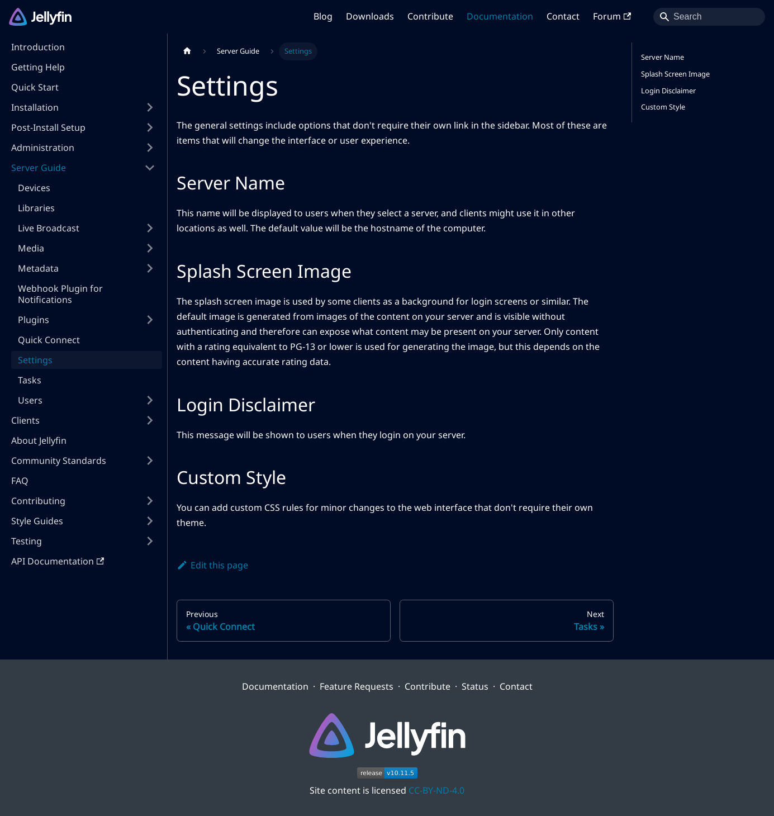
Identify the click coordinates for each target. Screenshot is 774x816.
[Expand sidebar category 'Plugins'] (149, 320)
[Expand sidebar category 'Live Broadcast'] (149, 228)
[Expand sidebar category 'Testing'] (149, 541)
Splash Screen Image (675, 74)
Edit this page (212, 565)
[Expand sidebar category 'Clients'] (149, 420)
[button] (83, 127)
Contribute (430, 16)
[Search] (709, 17)
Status (475, 686)
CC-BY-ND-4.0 (436, 790)
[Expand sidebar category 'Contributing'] (149, 501)
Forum (612, 16)
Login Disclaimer (668, 91)
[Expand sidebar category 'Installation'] (149, 107)
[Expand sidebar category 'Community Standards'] (149, 460)
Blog (323, 16)
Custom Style (663, 107)
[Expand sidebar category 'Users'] (149, 400)
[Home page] (187, 51)
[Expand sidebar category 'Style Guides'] (149, 521)
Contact (563, 16)
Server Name (662, 57)
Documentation (500, 16)
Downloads (370, 16)
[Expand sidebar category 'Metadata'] (149, 268)
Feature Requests (356, 686)
